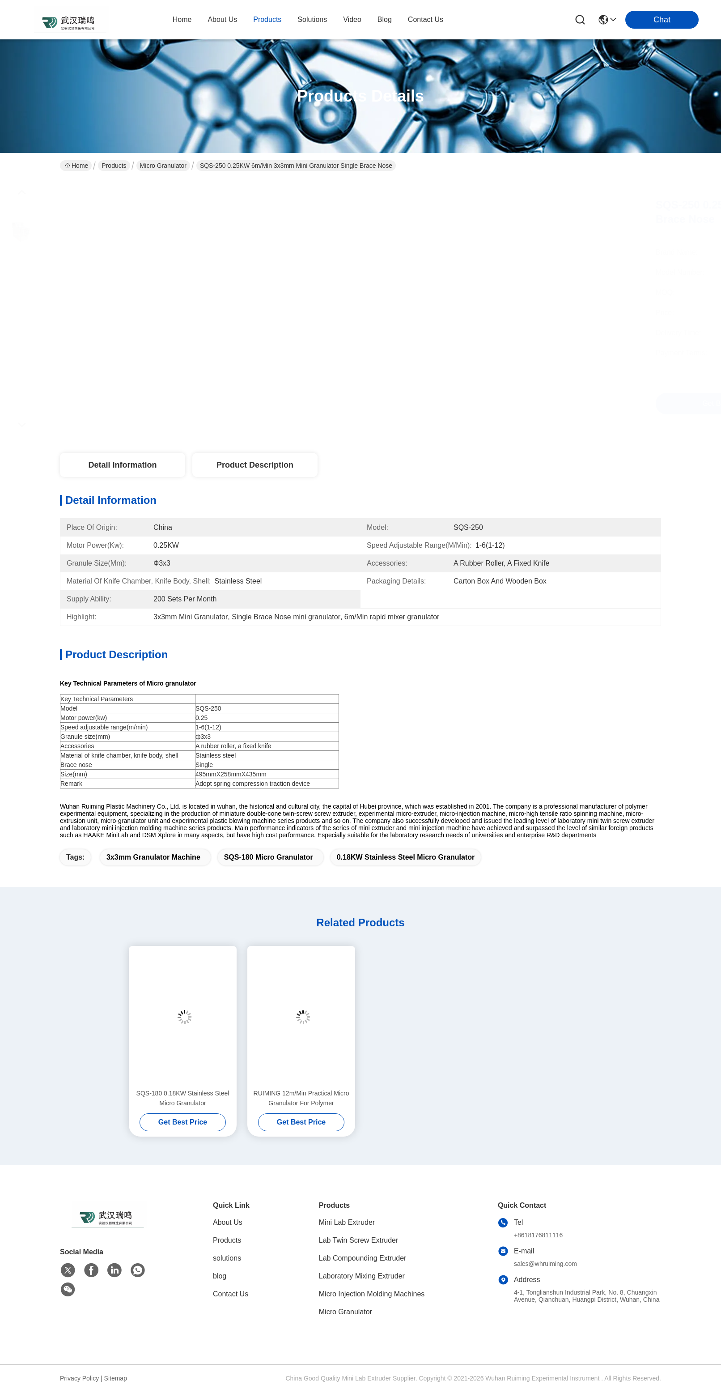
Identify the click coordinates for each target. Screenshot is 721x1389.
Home (182, 19)
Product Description (254, 464)
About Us (227, 1222)
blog (384, 19)
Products (114, 165)
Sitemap (115, 1378)
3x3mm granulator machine (153, 857)
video (352, 19)
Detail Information (122, 464)
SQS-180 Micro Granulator (268, 857)
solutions (312, 19)
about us (222, 19)
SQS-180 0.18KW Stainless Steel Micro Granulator (182, 1098)
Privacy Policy (79, 1378)
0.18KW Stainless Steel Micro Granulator (406, 857)
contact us (425, 19)
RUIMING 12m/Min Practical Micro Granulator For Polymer (301, 1098)
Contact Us (230, 1294)
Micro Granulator (163, 165)
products (267, 19)
